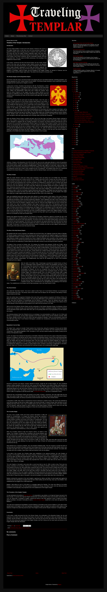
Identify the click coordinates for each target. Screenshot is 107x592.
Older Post (64, 573)
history (16, 527)
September (77, 98)
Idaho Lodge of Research (78, 223)
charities (75, 199)
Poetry (74, 254)
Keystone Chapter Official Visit (81, 112)
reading (74, 261)
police (74, 256)
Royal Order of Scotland (78, 179)
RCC (74, 259)
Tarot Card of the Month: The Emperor (82, 118)
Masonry (75, 244)
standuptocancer (77, 283)
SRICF (74, 280)
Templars (28, 527)
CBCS (74, 196)
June (76, 104)
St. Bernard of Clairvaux (39, 391)
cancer (74, 191)
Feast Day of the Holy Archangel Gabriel (83, 116)
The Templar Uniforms (78, 56)
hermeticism (76, 216)
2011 (74, 142)
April (76, 108)
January (76, 126)
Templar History (76, 164)
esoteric (75, 208)
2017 (74, 130)
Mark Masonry (76, 239)
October (76, 96)
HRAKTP (75, 176)
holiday (74, 220)
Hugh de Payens (28, 495)
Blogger (59, 584)
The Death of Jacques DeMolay (80, 62)
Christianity (13, 527)
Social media (76, 278)
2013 (74, 138)
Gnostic (75, 213)
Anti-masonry (76, 189)
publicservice (76, 257)
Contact (30, 36)
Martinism (75, 240)
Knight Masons (76, 233)
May (76, 106)
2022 (74, 85)
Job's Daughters (76, 227)
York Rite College (77, 298)
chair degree (76, 198)
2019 (74, 91)
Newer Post (9, 573)
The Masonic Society (77, 173)
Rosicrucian (75, 269)
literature (75, 237)
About (12, 36)
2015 (74, 134)
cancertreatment (76, 194)
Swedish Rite (76, 285)
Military (74, 245)
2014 (74, 136)
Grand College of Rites (78, 155)
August (76, 100)
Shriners (75, 276)
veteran (74, 295)
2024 (74, 81)
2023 (74, 83)
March (76, 110)
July (76, 102)
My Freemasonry (77, 161)
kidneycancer (76, 232)
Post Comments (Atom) (18, 575)
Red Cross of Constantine (79, 174)
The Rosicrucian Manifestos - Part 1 (82, 120)
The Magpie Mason (77, 159)
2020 (74, 89)
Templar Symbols (77, 69)
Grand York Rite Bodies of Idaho (80, 166)
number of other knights (39, 500)
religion (19, 527)
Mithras (74, 247)
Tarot (74, 286)
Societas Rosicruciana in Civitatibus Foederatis (83, 150)
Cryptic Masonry (76, 204)
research (23, 527)
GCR (74, 211)
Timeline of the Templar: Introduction (82, 114)
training (74, 292)
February (77, 124)
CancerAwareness (77, 192)
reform (74, 263)
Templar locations (77, 288)
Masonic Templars (77, 242)
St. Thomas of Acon (77, 178)
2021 (74, 87)
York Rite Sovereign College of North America (83, 167)
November (77, 94)
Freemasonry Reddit (77, 162)
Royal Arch (75, 271)
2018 (74, 128)
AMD (74, 187)
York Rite (75, 297)
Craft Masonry (76, 203)
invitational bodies (77, 225)
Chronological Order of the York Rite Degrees (83, 43)
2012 (74, 140)
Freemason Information (78, 171)
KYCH (74, 235)
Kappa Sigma (76, 230)
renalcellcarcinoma (77, 266)
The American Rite (21, 36)
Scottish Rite (76, 274)
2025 (74, 79)
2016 (74, 132)
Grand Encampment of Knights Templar (82, 152)
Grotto (74, 215)
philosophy (75, 252)
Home (6, 36)
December (77, 92)
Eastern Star (76, 206)
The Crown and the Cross (79, 49)
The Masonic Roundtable (78, 157)
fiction (74, 210)
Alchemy (75, 186)
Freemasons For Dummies (79, 169)
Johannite (75, 228)
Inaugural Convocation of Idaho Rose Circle (84, 122)
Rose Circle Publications (78, 154)
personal (75, 251)
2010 (74, 144)
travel (74, 293)
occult (74, 249)
